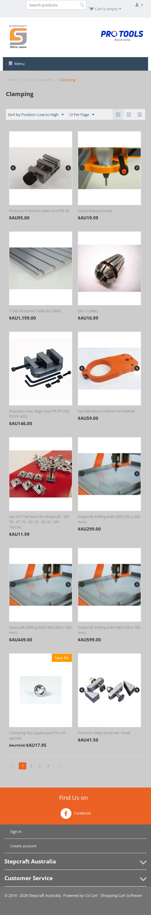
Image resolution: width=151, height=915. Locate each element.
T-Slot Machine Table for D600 (35, 310)
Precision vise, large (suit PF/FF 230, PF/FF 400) (39, 413)
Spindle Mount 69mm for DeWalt (106, 411)
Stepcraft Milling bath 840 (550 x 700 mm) (109, 630)
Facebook (75, 813)
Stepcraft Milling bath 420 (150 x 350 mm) (109, 519)
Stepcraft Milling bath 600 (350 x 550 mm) (40, 630)
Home (11, 79)
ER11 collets (88, 310)
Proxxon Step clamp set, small (104, 732)
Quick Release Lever (95, 210)
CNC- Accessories (38, 79)
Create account (23, 845)
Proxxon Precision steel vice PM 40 (39, 210)
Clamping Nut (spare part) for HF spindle (37, 735)
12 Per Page (81, 115)
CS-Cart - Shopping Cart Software (113, 895)
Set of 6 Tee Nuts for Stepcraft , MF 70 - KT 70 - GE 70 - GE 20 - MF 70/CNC (39, 522)
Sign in (16, 831)
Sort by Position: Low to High (36, 115)
